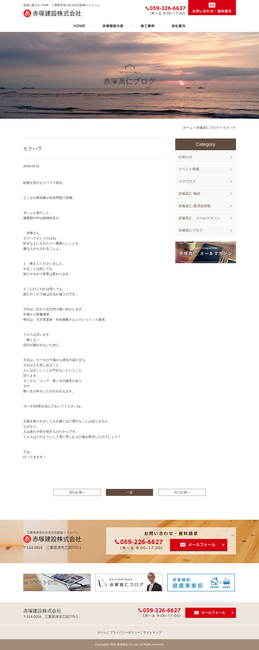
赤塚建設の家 (113, 26)
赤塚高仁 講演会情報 (194, 206)
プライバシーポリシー (125, 632)
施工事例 (147, 26)
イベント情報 (188, 169)
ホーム (79, 26)
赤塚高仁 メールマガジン (199, 218)
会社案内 (178, 26)
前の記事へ (77, 492)
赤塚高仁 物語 (189, 193)
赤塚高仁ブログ (190, 230)
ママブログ (187, 181)
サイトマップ (152, 632)
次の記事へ (182, 492)
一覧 (129, 492)
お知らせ (185, 157)
